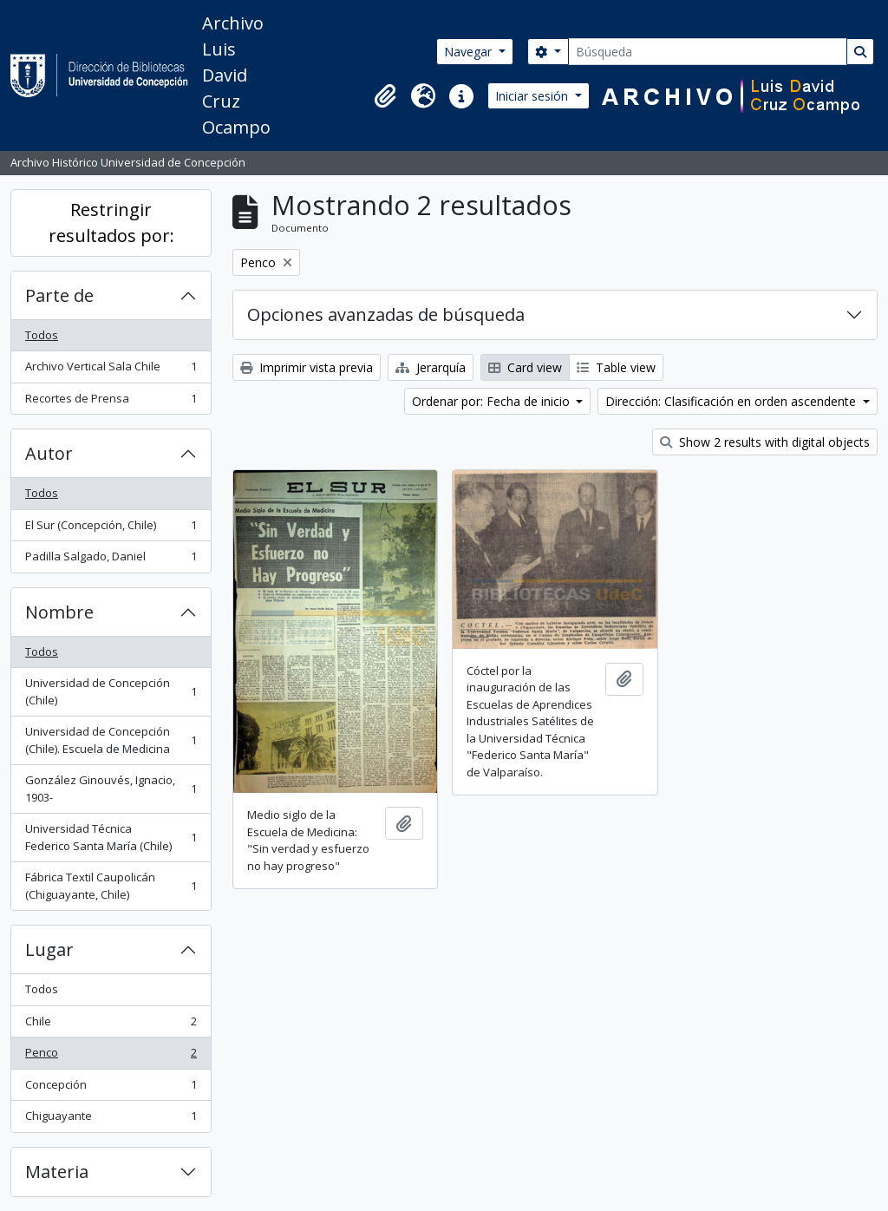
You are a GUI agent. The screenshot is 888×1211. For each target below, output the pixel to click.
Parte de (59, 295)
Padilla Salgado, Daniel (110, 560)
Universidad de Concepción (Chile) (110, 691)
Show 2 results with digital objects (765, 442)
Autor (49, 453)
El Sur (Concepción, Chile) (110, 528)
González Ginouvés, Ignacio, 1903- (110, 788)
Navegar (469, 51)
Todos (41, 335)
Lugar (49, 949)
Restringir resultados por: (111, 222)
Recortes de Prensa (110, 402)
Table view (616, 367)
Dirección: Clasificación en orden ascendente (732, 401)
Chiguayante (110, 1119)
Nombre (59, 612)
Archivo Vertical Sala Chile (110, 370)
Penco (110, 1056)
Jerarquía (430, 367)
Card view (525, 367)
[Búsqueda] (707, 51)
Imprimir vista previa (306, 367)
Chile (110, 1025)
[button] (385, 96)
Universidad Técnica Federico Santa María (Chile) (110, 837)
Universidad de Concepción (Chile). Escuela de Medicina (110, 739)
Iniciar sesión (533, 96)
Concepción (110, 1088)
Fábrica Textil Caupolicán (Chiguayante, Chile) (110, 885)
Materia (56, 1171)
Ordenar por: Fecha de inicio (492, 401)
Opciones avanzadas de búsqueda (386, 314)
